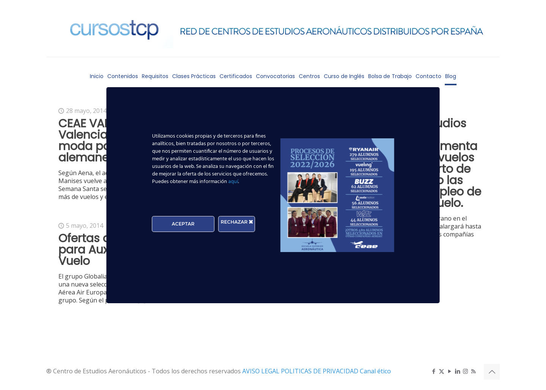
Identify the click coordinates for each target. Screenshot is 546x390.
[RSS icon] (473, 371)
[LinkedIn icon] (457, 371)
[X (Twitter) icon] (441, 371)
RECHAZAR (237, 222)
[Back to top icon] (492, 372)
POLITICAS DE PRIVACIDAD (320, 371)
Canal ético (375, 371)
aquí (233, 181)
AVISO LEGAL (261, 371)
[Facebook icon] (433, 371)
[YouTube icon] (449, 371)
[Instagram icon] (465, 371)
